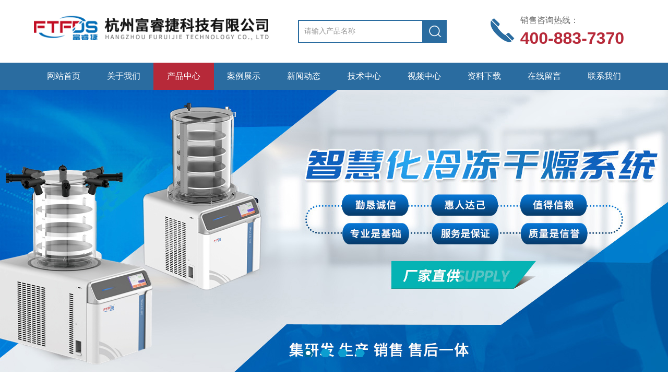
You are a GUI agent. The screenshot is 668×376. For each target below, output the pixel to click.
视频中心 (424, 76)
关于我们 (123, 76)
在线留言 (544, 76)
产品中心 (183, 76)
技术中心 (364, 76)
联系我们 (604, 76)
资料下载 (484, 76)
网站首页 (63, 76)
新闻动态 (303, 76)
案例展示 (243, 76)
